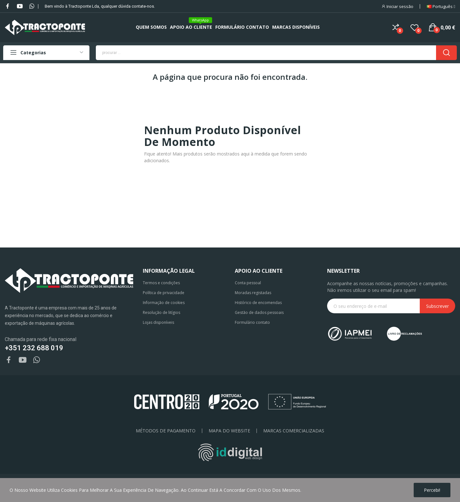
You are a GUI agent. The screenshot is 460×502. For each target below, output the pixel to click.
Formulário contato (252, 322)
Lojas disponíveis (158, 322)
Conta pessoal (248, 282)
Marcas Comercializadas (293, 431)
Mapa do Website (229, 431)
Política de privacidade (163, 292)
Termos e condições (161, 282)
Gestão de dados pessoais (259, 312)
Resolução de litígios (161, 312)
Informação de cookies (164, 302)
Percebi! (432, 490)
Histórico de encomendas (258, 302)
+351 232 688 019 (34, 348)
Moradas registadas (253, 292)
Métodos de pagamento (165, 431)
